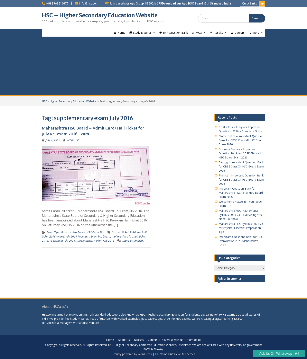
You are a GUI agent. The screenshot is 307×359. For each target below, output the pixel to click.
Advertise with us (172, 340)
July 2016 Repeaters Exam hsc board (88, 236)
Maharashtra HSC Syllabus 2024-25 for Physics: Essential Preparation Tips (241, 228)
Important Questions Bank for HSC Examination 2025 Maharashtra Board (241, 241)
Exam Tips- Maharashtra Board (66, 232)
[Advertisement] (153, 66)
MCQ (199, 32)
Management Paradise (74, 323)
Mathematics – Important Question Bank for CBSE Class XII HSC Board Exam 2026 (241, 140)
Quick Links (249, 3)
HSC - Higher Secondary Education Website (69, 101)
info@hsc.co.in (89, 3)
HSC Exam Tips (96, 232)
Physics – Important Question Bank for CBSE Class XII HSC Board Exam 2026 (241, 179)
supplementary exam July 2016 (95, 240)
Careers (240, 32)
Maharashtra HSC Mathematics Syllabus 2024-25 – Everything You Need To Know (240, 215)
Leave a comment (133, 240)
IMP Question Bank (175, 32)
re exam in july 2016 (62, 240)
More (255, 32)
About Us (124, 340)
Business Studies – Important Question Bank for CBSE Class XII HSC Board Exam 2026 (240, 153)
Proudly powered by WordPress (132, 354)
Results (218, 32)
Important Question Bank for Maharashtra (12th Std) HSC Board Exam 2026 (241, 193)
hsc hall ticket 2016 (124, 232)
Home (121, 32)
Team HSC (73, 140)
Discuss (139, 340)
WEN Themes (186, 354)
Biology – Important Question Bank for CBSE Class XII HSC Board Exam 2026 (241, 166)
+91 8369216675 (57, 3)
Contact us (194, 340)
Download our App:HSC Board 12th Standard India (196, 3)
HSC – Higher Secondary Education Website (100, 15)
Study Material (142, 32)
